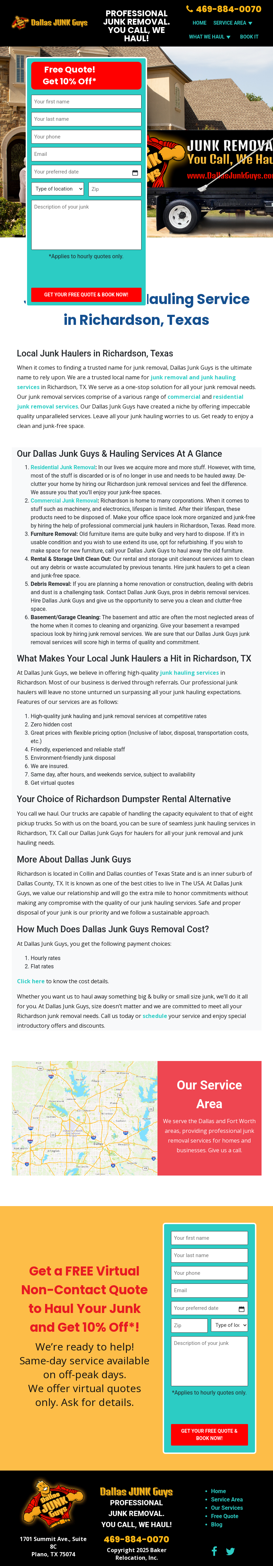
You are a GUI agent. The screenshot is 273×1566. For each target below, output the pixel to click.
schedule (155, 1016)
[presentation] (84, 274)
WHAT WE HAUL (211, 37)
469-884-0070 (224, 9)
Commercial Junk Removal (64, 500)
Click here (31, 981)
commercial (184, 397)
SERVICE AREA (234, 23)
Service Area (227, 1499)
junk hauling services (189, 672)
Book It (249, 37)
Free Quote (225, 1516)
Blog (217, 1524)
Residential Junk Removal (63, 467)
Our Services (227, 1508)
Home (199, 23)
